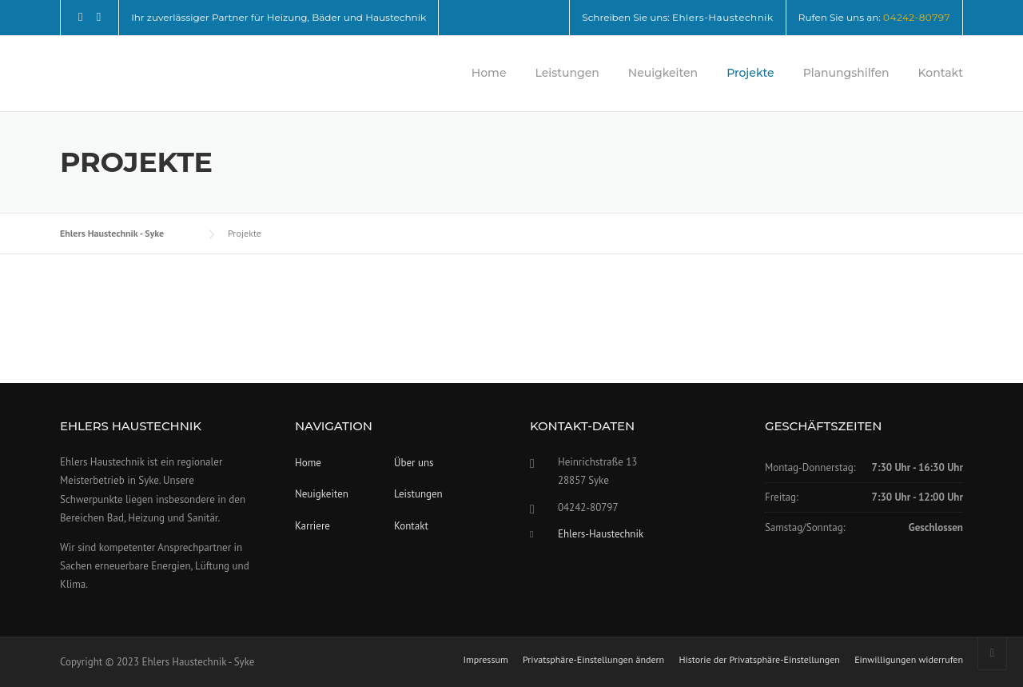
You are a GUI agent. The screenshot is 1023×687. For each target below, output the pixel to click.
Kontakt (940, 73)
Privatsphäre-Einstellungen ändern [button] (593, 660)
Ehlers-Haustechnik (723, 17)
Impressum (485, 660)
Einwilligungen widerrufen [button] (908, 660)
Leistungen (567, 73)
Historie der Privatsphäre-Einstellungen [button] (759, 660)
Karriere (312, 526)
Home (489, 73)
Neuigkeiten (663, 73)
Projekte (750, 73)
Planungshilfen (846, 73)
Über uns (414, 462)
